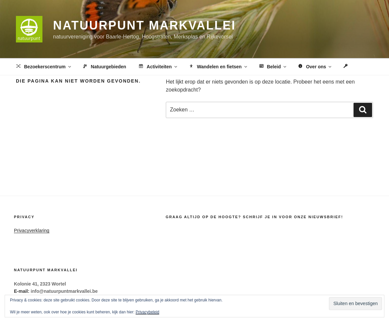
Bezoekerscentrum (43, 67)
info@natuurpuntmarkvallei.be (64, 291)
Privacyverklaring (31, 230)
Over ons (315, 67)
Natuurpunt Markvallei (144, 25)
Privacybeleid (147, 312)
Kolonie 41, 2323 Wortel (40, 284)
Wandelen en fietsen (218, 67)
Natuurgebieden (104, 67)
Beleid (272, 67)
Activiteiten (158, 67)
